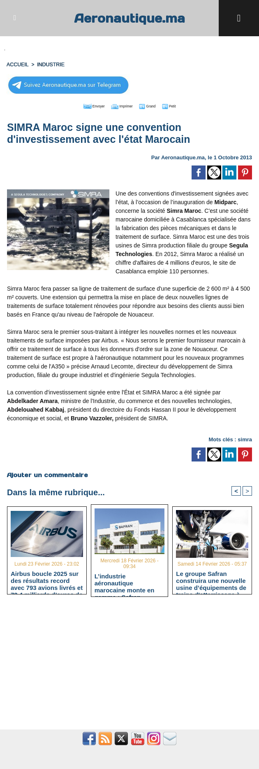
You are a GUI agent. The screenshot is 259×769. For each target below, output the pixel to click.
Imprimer (120, 104)
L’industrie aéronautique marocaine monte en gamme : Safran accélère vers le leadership (125, 582)
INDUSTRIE (49, 64)
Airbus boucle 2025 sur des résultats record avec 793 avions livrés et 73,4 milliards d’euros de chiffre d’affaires (47, 579)
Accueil (17, 64)
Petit (182, 104)
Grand (154, 104)
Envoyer (82, 104)
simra (245, 438)
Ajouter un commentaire (47, 473)
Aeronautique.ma (129, 17)
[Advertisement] (129, 667)
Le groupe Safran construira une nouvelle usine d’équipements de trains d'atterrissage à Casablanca (211, 579)
